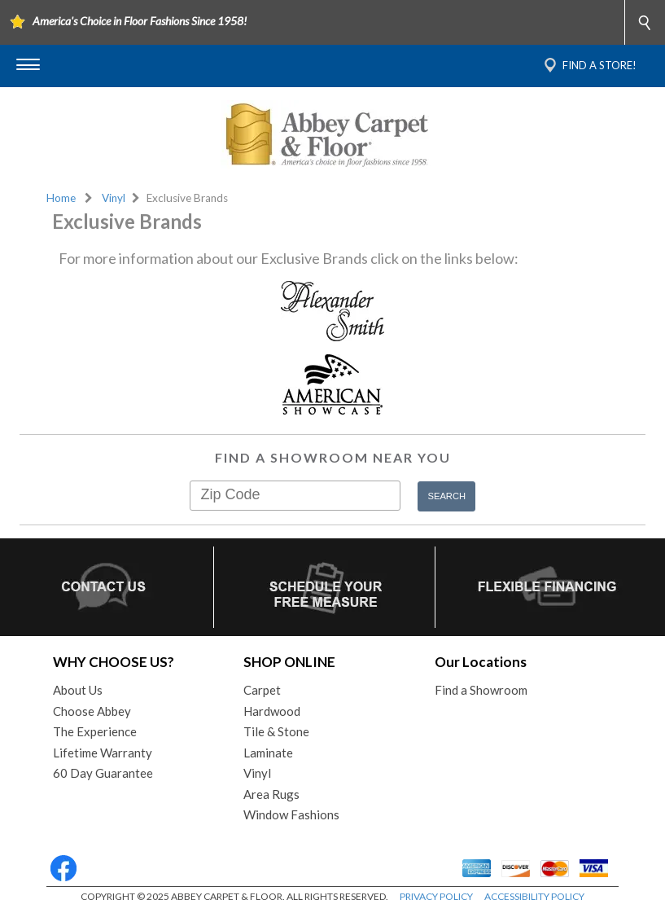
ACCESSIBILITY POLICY (534, 896)
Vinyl (113, 197)
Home (61, 197)
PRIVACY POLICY (436, 896)
